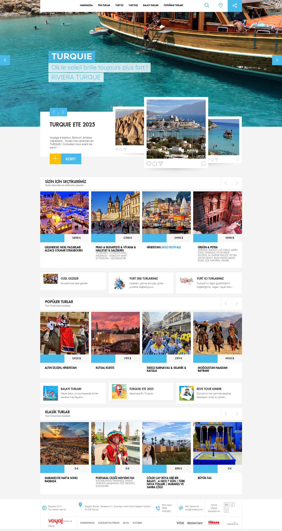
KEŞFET (63, 159)
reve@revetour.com (194, 509)
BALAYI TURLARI (151, 5)
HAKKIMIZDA (86, 5)
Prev (226, 183)
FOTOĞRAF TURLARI (173, 5)
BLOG (126, 523)
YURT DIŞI (133, 5)
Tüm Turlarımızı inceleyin (57, 305)
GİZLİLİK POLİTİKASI (108, 523)
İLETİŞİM (137, 523)
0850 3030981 (166, 509)
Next (237, 183)
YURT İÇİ (119, 5)
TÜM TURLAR (104, 5)
